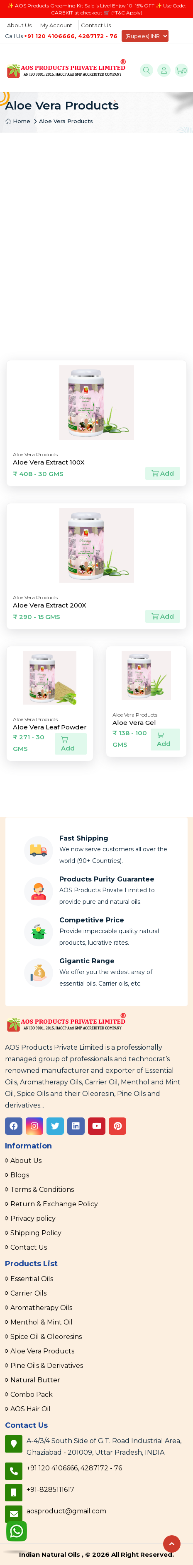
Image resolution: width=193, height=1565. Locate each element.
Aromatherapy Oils (41, 1308)
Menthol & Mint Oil (41, 1322)
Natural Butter (35, 1380)
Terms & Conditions (42, 1189)
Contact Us (96, 25)
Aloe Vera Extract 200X (49, 605)
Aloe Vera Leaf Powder (50, 727)
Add (162, 473)
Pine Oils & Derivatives (46, 1366)
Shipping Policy (35, 1233)
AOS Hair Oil (30, 1409)
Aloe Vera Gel (134, 723)
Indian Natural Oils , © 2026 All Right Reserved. (96, 1554)
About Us (19, 25)
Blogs (19, 1175)
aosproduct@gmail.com (66, 1511)
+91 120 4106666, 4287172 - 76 (70, 36)
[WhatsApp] (16, 1534)
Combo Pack (31, 1394)
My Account (56, 25)
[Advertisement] (96, 233)
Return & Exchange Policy (54, 1204)
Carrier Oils (28, 1293)
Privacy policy (33, 1218)
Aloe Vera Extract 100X (49, 462)
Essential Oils (31, 1279)
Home (17, 121)
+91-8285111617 (50, 1490)
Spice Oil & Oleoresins (46, 1337)
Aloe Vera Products (66, 121)
